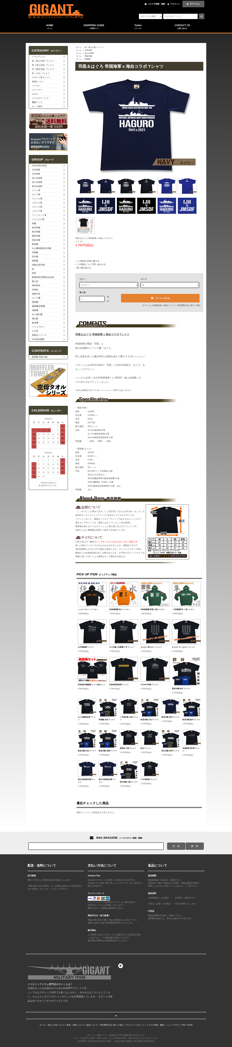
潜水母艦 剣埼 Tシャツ (170, 751)
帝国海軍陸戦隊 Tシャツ (119, 685)
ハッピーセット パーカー (88, 609)
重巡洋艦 (88, 56)
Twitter (138, 27)
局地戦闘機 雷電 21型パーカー (153, 609)
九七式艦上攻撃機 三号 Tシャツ (121, 647)
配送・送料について (75, 1025)
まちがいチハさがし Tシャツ (183, 647)
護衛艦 (87, 59)
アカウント (175, 4)
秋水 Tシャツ (146, 748)
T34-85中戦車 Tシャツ (149, 685)
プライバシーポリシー (134, 1025)
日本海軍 (88, 50)
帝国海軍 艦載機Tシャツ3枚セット (91, 685)
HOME (50, 27)
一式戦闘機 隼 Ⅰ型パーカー (183, 609)
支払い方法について (56, 1025)
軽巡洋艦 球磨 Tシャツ (108, 751)
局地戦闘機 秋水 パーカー (119, 609)
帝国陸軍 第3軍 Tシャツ (191, 749)
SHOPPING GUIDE (94, 27)
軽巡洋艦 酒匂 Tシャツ (170, 717)
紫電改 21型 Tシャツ (128, 748)
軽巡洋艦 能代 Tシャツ (191, 720)
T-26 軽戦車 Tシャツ (149, 779)
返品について (169, 305)
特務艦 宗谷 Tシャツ (107, 720)
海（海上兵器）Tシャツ (94, 47)
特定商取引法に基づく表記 (188, 305)
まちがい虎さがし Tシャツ (151, 647)
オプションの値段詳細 (152, 305)
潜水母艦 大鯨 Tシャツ (129, 782)
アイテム (192, 4)
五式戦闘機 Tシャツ (86, 647)
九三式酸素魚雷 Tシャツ (86, 718)
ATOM (189, 1025)
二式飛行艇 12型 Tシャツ (129, 718)
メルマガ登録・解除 (156, 4)
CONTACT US (182, 27)
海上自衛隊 (89, 53)
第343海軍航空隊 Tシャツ (107, 780)
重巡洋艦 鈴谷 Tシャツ (181, 689)
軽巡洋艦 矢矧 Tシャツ (87, 751)
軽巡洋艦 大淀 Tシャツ (150, 720)
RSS (184, 1025)
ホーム (78, 47)
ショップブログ (172, 1025)
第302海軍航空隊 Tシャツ (86, 780)
